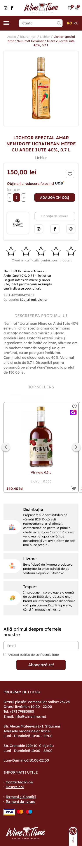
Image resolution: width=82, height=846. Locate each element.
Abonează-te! (41, 664)
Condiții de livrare (54, 216)
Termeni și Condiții (21, 797)
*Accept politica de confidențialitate (33, 654)
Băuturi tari (28, 37)
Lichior (45, 37)
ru (76, 23)
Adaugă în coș (54, 197)
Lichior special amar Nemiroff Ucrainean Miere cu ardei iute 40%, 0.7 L (41, 41)
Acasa (11, 37)
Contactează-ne (19, 782)
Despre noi (15, 787)
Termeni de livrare (20, 801)
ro (69, 23)
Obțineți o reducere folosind (36, 183)
